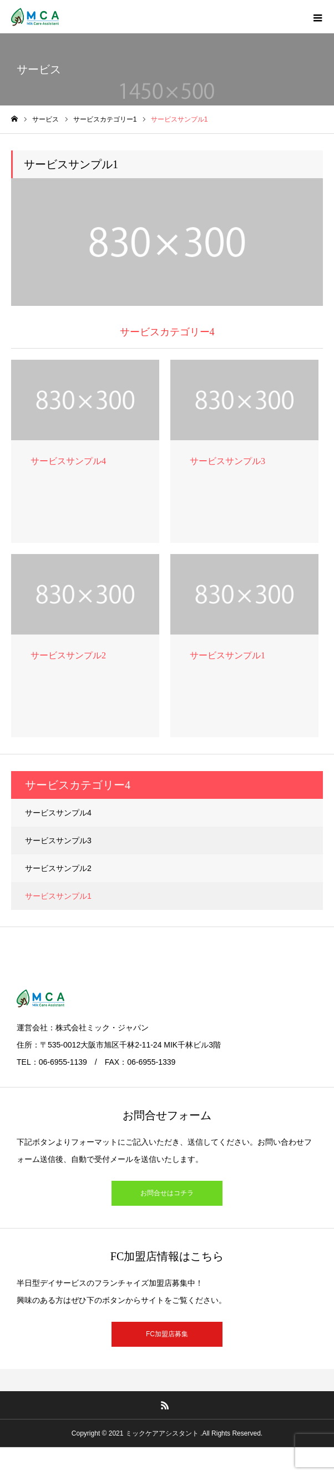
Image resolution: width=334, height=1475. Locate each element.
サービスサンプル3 (58, 840)
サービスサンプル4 (58, 812)
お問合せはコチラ (167, 1193)
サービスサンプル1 (58, 896)
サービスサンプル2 (58, 868)
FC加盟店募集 (167, 1334)
